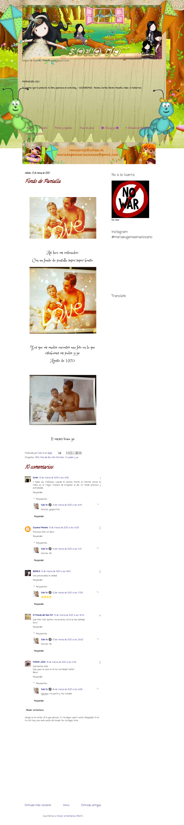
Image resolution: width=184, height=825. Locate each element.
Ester (35, 477)
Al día (28, 128)
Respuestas (41, 499)
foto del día (45, 457)
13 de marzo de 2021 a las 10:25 (64, 527)
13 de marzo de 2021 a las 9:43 (67, 505)
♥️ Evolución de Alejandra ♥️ (138, 128)
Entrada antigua (91, 805)
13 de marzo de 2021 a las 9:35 (54, 477)
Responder (38, 492)
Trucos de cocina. (86, 128)
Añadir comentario (35, 710)
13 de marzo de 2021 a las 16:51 (56, 571)
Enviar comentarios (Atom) (70, 816)
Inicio (66, 805)
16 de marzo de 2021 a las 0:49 (61, 662)
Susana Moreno (40, 527)
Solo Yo (41, 453)
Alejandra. (43, 128)
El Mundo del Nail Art (43, 615)
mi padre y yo (71, 457)
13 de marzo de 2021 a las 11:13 (67, 549)
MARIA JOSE (39, 662)
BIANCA (36, 571)
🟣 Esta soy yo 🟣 (110, 128)
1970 (37, 457)
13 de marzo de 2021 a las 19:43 (69, 615)
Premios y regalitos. (63, 128)
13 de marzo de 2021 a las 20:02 (68, 639)
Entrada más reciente (38, 805)
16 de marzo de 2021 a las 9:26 (67, 689)
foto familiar (58, 457)
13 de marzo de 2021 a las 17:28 (68, 592)
